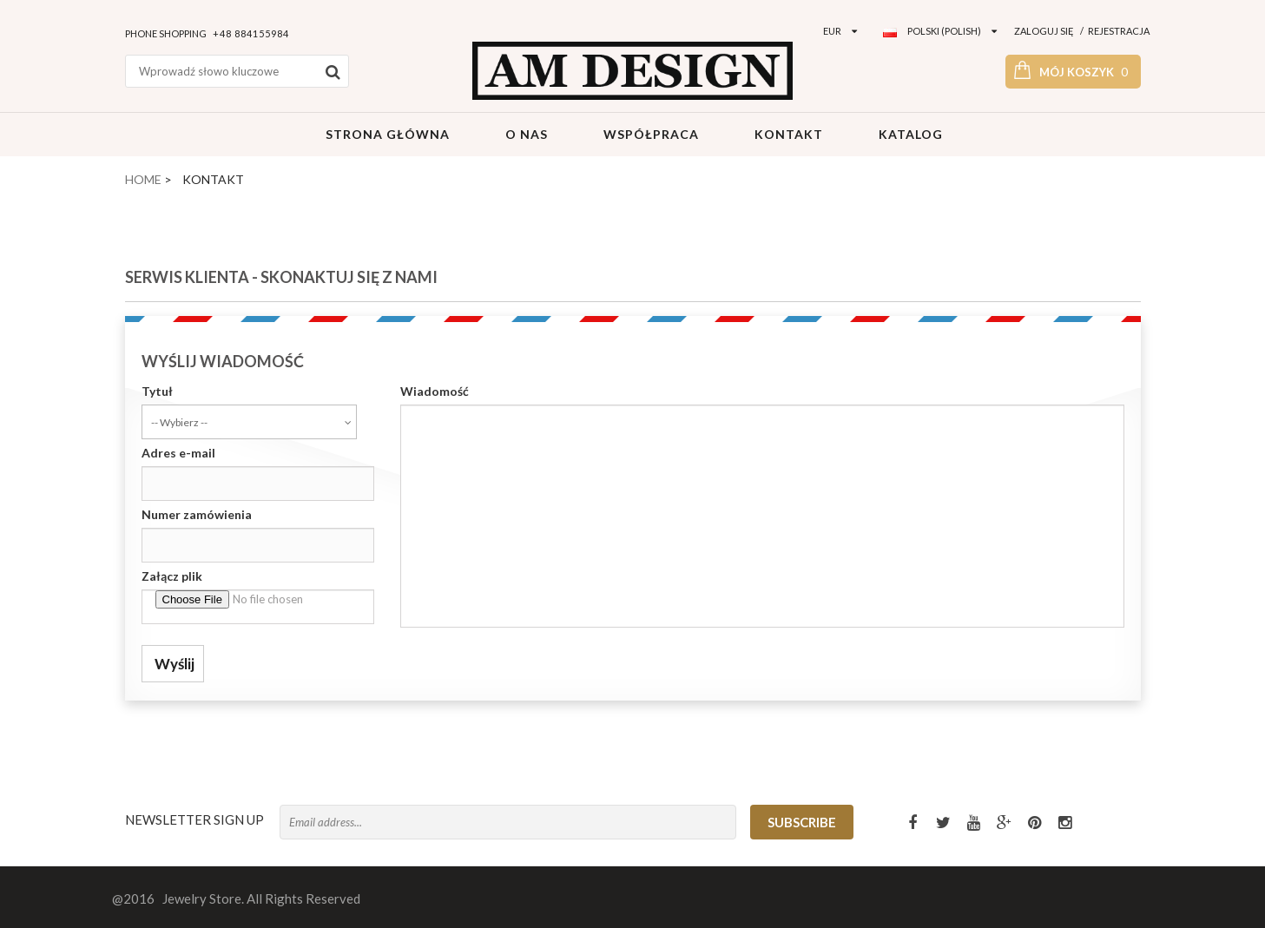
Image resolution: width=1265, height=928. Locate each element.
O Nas (525, 134)
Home (143, 179)
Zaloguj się (1044, 31)
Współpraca (649, 134)
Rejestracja (1119, 30)
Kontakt (787, 134)
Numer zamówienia (197, 514)
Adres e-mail (178, 452)
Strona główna (386, 134)
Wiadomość (434, 391)
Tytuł (157, 391)
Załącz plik (172, 576)
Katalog (909, 134)
